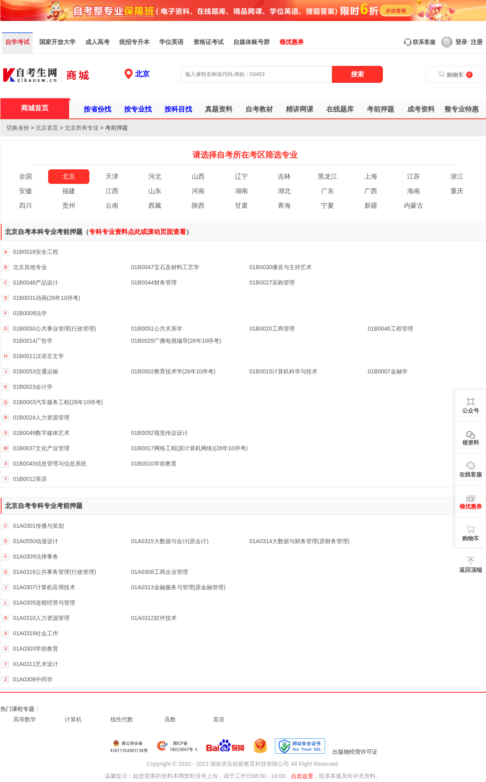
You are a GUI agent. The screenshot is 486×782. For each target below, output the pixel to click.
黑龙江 (327, 176)
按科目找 (178, 109)
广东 (327, 191)
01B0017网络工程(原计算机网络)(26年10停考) (189, 448)
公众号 (470, 410)
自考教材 (259, 109)
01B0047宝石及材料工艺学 (165, 267)
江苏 (413, 176)
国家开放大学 (57, 42)
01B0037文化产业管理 (41, 448)
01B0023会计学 (33, 387)
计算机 (73, 719)
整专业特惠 (461, 109)
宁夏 (327, 205)
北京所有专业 (82, 127)
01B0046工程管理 (390, 328)
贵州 (68, 205)
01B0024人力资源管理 (41, 417)
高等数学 (24, 719)
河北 (154, 176)
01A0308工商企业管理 (159, 572)
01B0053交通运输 (35, 371)
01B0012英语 (30, 479)
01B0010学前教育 (154, 463)
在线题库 (340, 109)
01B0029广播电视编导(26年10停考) (176, 340)
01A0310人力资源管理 (41, 618)
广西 (370, 191)
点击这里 (302, 776)
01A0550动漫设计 (35, 541)
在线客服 (470, 474)
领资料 (470, 442)
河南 (198, 191)
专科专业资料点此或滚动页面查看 (137, 231)
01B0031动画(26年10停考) (46, 298)
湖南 (241, 191)
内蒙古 (413, 205)
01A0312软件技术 (154, 618)
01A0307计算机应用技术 (44, 587)
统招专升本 (134, 42)
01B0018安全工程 (35, 252)
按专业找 (138, 109)
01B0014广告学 (33, 340)
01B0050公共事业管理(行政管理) (54, 328)
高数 (170, 719)
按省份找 (97, 109)
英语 (218, 719)
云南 (112, 205)
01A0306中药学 (33, 679)
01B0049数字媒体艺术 (41, 433)
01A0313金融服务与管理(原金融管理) (178, 587)
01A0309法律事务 (35, 556)
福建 (68, 191)
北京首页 (47, 127)
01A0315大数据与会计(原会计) (170, 541)
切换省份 (17, 127)
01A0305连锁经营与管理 (44, 602)
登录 (454, 42)
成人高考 (97, 42)
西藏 (154, 205)
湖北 (284, 191)
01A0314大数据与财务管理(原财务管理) (299, 541)
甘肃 (241, 205)
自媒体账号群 (251, 42)
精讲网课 (299, 109)
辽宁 (241, 176)
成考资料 (421, 109)
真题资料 (218, 109)
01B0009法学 (30, 313)
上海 (370, 176)
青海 (284, 205)
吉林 (284, 176)
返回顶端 (470, 570)
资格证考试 (208, 42)
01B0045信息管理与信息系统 (50, 463)
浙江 (456, 176)
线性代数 (121, 719)
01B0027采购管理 (272, 282)
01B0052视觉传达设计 (159, 433)
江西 (112, 191)
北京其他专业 (30, 267)
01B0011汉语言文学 (38, 356)
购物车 (470, 538)
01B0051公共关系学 (156, 328)
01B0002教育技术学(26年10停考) (173, 371)
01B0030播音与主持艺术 (280, 267)
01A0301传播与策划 (38, 526)
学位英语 (171, 42)
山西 (198, 176)
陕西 (198, 205)
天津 (112, 176)
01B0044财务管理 (154, 282)
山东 (154, 191)
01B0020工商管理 (272, 328)
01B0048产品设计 (35, 282)
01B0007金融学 (388, 371)
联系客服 (420, 42)
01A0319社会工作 (35, 633)
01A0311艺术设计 (35, 664)
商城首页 (35, 108)
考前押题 (380, 109)
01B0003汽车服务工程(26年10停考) (58, 402)
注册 (477, 42)
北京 (142, 74)
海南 (413, 191)
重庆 (456, 191)
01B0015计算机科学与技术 (283, 371)
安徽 (25, 191)
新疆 (370, 205)
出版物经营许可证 (355, 751)
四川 (25, 205)
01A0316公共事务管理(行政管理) (54, 572)
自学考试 (17, 42)
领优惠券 (291, 42)
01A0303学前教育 (35, 648)
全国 (25, 176)
